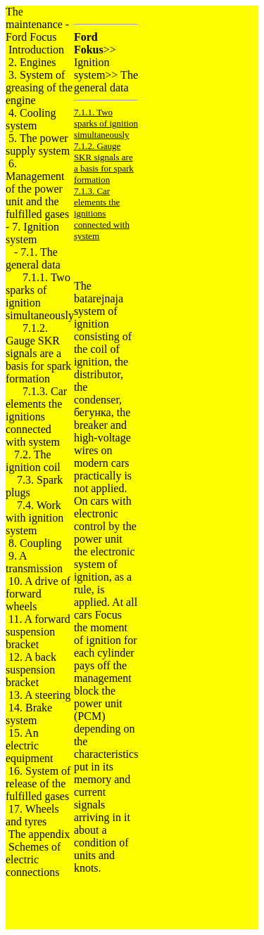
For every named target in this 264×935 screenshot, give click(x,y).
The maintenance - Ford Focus (37, 24)
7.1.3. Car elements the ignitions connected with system (36, 416)
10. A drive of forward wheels (38, 593)
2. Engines (32, 62)
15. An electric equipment (30, 745)
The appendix (39, 834)
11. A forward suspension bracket (38, 631)
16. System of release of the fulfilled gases (38, 783)
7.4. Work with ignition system (34, 517)
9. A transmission (34, 562)
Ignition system (92, 68)
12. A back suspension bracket (31, 669)
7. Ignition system (32, 233)
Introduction (36, 50)
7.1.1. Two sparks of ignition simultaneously (40, 296)
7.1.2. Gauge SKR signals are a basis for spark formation (38, 353)
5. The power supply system (38, 144)
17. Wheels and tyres (32, 815)
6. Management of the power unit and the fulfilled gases (37, 188)
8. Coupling (35, 543)
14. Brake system (29, 714)
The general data (106, 81)
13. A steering (39, 695)
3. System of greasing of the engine (39, 87)
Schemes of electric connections (33, 859)
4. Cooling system (31, 119)
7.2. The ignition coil (33, 461)
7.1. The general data (33, 258)
